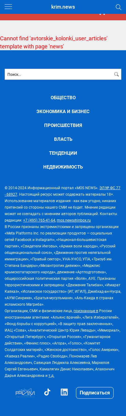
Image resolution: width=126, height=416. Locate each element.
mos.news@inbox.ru (74, 220)
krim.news (63, 7)
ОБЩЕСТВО (63, 97)
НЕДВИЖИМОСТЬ (63, 167)
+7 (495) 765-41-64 (39, 220)
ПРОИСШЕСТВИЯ (63, 125)
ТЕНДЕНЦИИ (63, 153)
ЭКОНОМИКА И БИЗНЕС (63, 111)
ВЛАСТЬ (63, 139)
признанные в (86, 310)
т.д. (51, 375)
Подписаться (95, 392)
